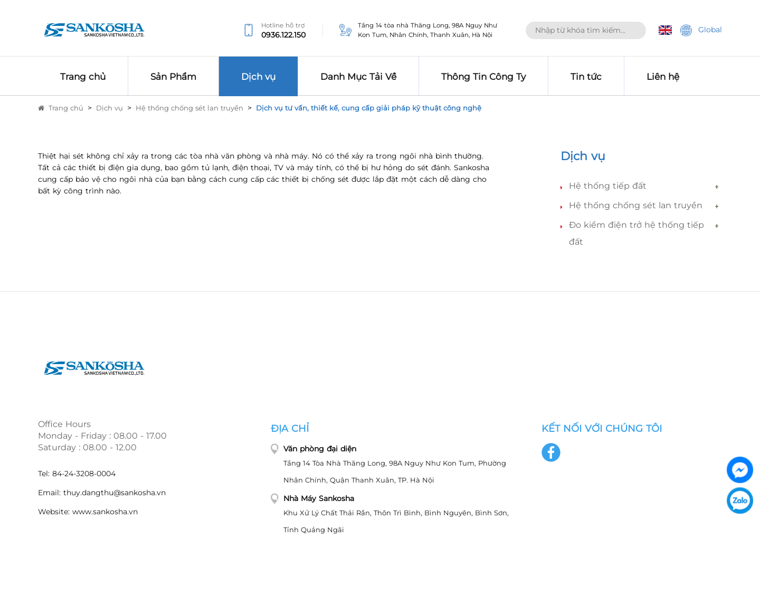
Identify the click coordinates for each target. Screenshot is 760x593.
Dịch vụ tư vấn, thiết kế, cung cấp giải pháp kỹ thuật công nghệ (368, 108)
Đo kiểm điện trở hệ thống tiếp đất (636, 233)
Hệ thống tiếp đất (608, 186)
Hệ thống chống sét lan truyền (189, 108)
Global (701, 30)
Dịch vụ (109, 108)
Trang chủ (60, 108)
